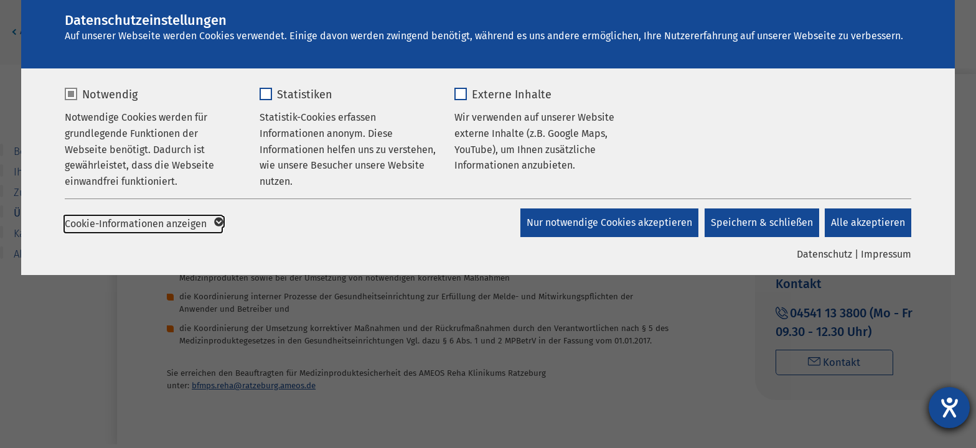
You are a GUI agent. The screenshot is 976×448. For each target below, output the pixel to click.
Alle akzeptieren (868, 222)
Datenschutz (824, 254)
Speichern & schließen (761, 222)
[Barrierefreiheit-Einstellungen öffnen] (949, 407)
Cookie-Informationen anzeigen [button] (143, 224)
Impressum (886, 254)
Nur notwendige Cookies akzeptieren (609, 222)
